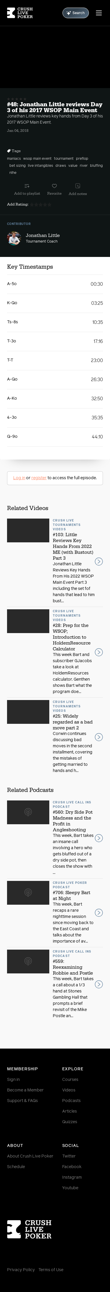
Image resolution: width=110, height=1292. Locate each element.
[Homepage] (20, 13)
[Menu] (99, 13)
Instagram (72, 1177)
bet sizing (17, 166)
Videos (68, 1090)
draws (60, 166)
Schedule (16, 1167)
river (84, 166)
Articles (69, 1111)
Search (76, 13)
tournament (64, 159)
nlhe (12, 173)
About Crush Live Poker (30, 1156)
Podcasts (71, 1101)
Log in (19, 478)
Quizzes (69, 1122)
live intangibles (40, 166)
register (39, 478)
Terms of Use (50, 1270)
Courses (70, 1080)
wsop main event (37, 159)
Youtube (70, 1188)
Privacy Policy (21, 1270)
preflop (82, 159)
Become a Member (25, 1090)
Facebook (72, 1167)
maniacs (14, 159)
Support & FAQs (22, 1101)
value (72, 166)
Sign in (13, 1080)
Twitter (69, 1156)
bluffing (96, 166)
